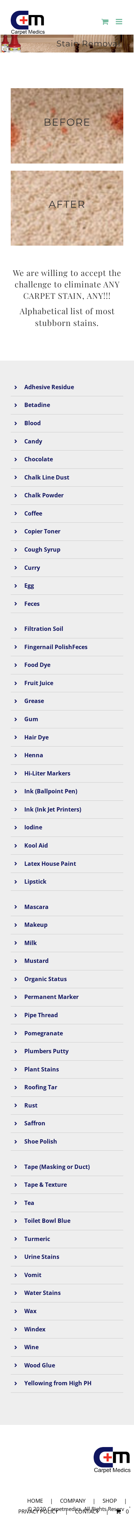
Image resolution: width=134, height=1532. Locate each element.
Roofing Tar (40, 1087)
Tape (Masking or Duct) (57, 1167)
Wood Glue (39, 1365)
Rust (31, 1105)
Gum (31, 719)
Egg (29, 585)
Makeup (36, 925)
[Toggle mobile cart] (105, 21)
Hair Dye (36, 737)
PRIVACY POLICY (38, 1511)
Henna (33, 755)
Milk (30, 943)
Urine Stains (41, 1257)
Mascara (36, 907)
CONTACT (87, 1511)
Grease (34, 701)
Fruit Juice (38, 683)
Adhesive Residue (49, 387)
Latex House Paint (50, 864)
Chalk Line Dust (46, 477)
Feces (32, 604)
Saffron (34, 1123)
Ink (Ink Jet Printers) (52, 809)
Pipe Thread (41, 1015)
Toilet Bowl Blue (47, 1221)
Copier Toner (42, 531)
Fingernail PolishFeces (56, 647)
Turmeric (37, 1239)
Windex (34, 1329)
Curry (32, 568)
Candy (33, 441)
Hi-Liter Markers (47, 773)
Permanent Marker (51, 997)
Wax (30, 1311)
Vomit (32, 1275)
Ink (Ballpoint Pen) (50, 791)
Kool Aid (36, 845)
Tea (29, 1203)
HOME (35, 1500)
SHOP (110, 1500)
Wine (31, 1347)
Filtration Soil (43, 629)
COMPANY (72, 1500)
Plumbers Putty (46, 1051)
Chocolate (38, 459)
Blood (32, 423)
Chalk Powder (44, 495)
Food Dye (37, 665)
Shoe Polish (40, 1141)
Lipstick (35, 881)
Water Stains (42, 1293)
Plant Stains (41, 1069)
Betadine (37, 405)
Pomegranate (43, 1033)
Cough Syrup (42, 549)
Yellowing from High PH (57, 1383)
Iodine (33, 827)
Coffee (33, 513)
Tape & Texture (45, 1185)
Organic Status (45, 979)
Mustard (36, 961)
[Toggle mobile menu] (119, 21)
